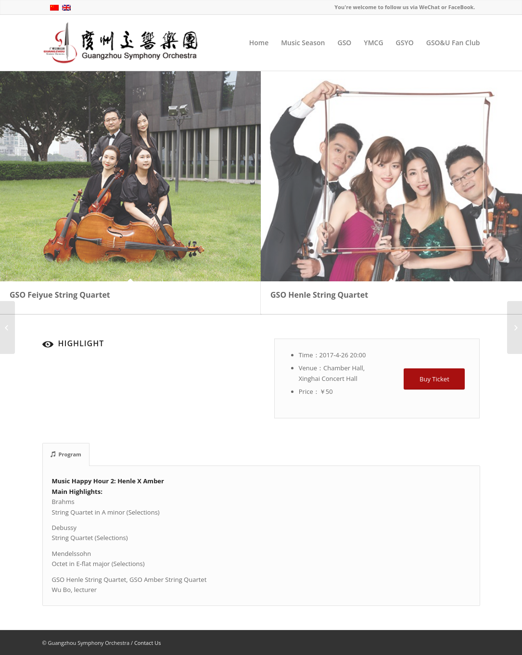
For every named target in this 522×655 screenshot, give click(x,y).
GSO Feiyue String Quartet (60, 295)
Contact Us (147, 642)
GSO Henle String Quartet (319, 295)
